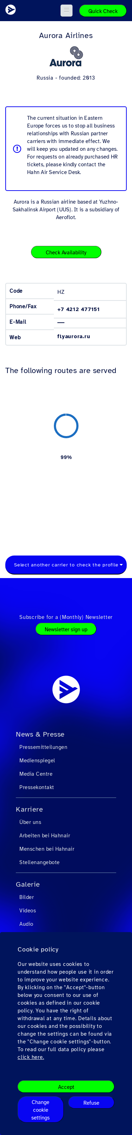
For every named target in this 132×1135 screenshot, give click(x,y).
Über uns (30, 822)
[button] (67, 11)
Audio (26, 924)
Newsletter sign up (66, 629)
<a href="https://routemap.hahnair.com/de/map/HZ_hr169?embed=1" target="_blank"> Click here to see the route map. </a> (66, 457)
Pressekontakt (36, 787)
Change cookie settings (40, 1110)
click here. (31, 1057)
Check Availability (66, 252)
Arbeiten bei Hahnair (44, 835)
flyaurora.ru (73, 336)
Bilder (26, 897)
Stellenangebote (39, 862)
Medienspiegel (37, 760)
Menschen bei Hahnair (46, 849)
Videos (27, 910)
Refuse (91, 1103)
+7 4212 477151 (78, 309)
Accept (66, 1087)
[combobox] (66, 565)
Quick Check (103, 11)
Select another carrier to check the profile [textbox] (66, 565)
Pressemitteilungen (43, 747)
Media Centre (35, 774)
